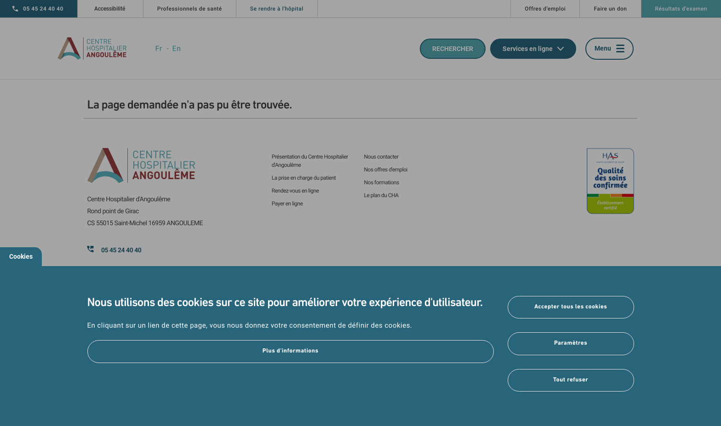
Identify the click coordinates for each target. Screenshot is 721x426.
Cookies (21, 256)
